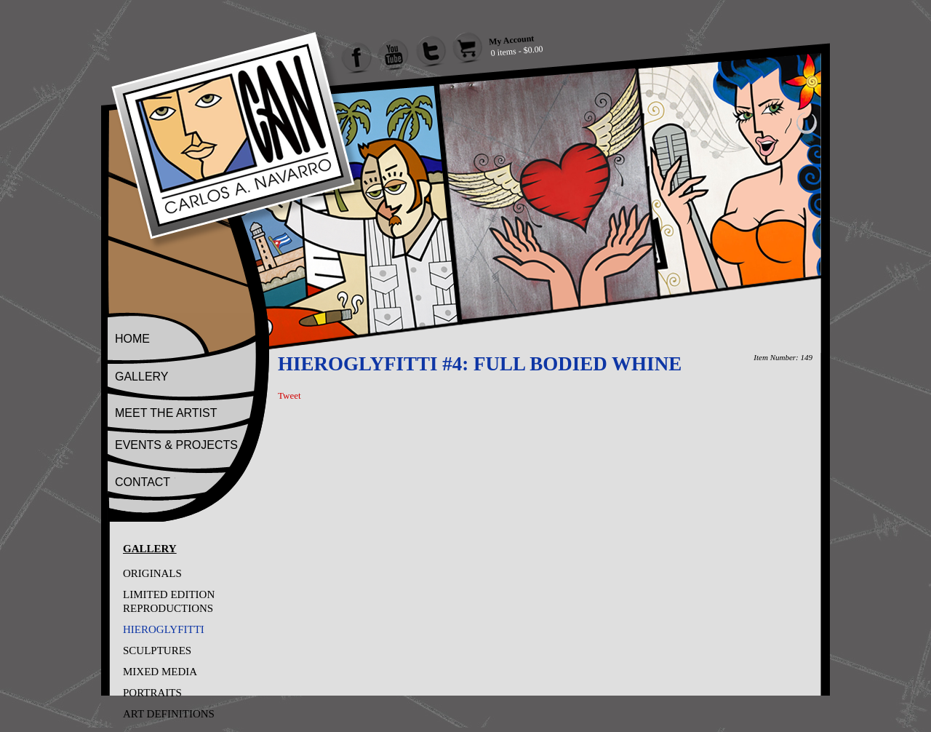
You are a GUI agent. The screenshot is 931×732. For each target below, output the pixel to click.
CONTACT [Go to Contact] (142, 482)
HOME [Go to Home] (132, 339)
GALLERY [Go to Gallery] (142, 376)
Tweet (289, 395)
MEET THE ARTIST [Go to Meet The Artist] (166, 413)
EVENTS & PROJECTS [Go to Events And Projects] (176, 445)
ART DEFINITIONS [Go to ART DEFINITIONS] (169, 714)
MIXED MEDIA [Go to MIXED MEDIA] (160, 671)
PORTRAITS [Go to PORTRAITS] (152, 693)
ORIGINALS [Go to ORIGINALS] (152, 573)
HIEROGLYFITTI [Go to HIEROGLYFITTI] (163, 629)
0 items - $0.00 (516, 51)
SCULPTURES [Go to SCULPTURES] (157, 650)
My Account (511, 40)
